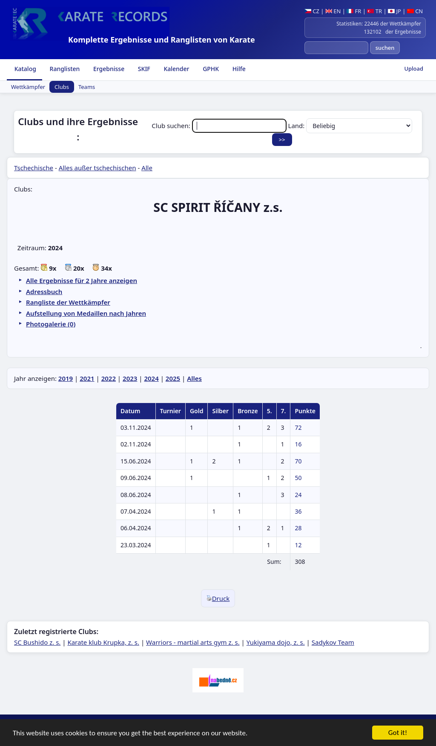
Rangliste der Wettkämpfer (68, 302)
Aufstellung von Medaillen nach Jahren (86, 313)
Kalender (175, 69)
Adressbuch (44, 291)
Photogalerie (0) (50, 324)
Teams (86, 87)
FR (354, 11)
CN (415, 11)
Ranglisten (64, 69)
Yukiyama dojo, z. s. (276, 642)
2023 (130, 378)
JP (394, 11)
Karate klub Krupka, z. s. (103, 642)
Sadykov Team (333, 642)
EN (333, 11)
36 (298, 511)
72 (298, 427)
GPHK (210, 69)
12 (298, 545)
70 (298, 461)
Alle (146, 167)
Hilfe (238, 69)
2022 (108, 378)
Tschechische (33, 167)
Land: (350, 125)
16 (298, 444)
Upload (413, 68)
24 (298, 495)
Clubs (61, 87)
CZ (311, 11)
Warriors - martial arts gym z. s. (193, 642)
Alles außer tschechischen (97, 167)
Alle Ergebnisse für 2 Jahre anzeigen (81, 280)
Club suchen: (220, 125)
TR (374, 11)
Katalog (24, 69)
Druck (218, 598)
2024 (151, 378)
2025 (173, 378)
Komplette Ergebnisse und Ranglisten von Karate (161, 39)
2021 (87, 378)
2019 (65, 378)
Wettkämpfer (28, 87)
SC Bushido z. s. (37, 642)
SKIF (143, 69)
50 (298, 478)
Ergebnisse (108, 69)
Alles (194, 378)
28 (298, 528)
